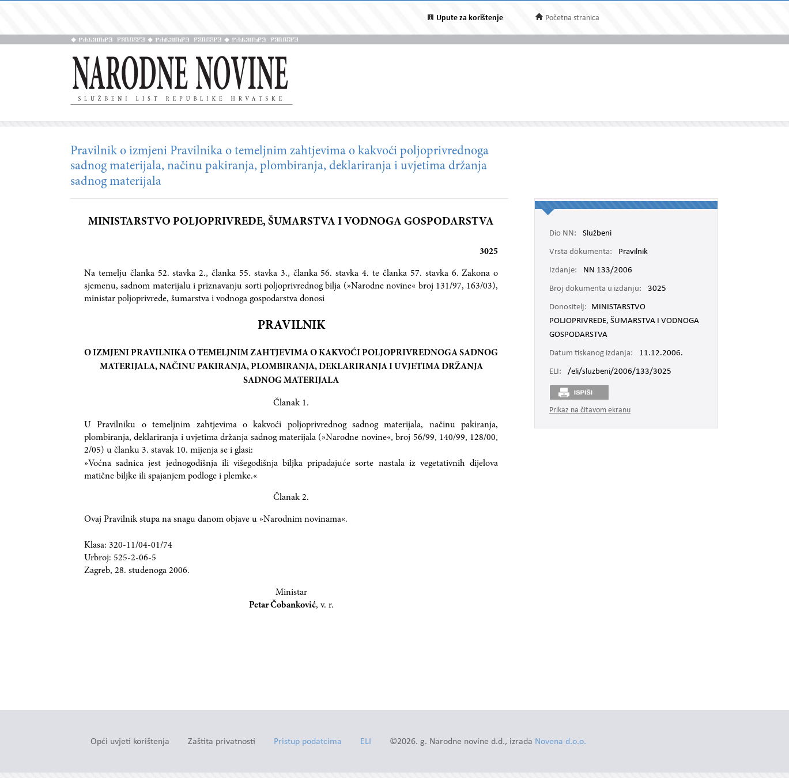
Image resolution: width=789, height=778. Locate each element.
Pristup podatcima (308, 742)
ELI (365, 742)
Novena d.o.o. (560, 742)
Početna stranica (572, 18)
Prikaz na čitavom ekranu (590, 410)
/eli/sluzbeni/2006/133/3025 (619, 372)
